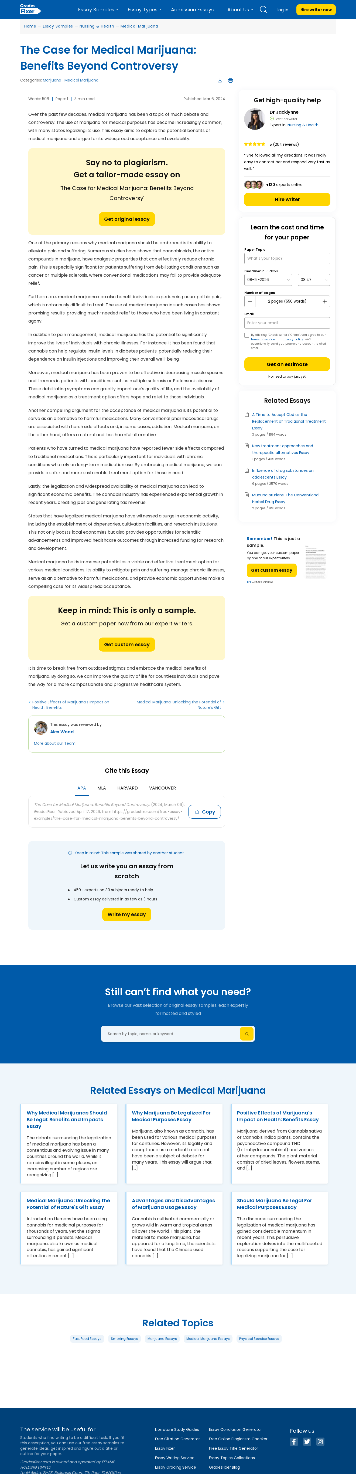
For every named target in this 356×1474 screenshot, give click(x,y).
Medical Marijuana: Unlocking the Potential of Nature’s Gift (179, 704)
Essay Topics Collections (232, 1458)
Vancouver (162, 788)
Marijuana (52, 80)
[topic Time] (314, 280)
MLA (101, 788)
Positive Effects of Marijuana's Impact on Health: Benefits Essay (278, 1116)
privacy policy (292, 339)
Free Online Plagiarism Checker (238, 1439)
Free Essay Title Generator (233, 1448)
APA (81, 788)
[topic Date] (268, 280)
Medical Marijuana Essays (208, 1338)
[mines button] (250, 301)
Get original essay (127, 219)
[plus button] (324, 301)
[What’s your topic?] (287, 258)
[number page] (287, 301)
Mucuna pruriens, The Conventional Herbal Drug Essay (285, 498)
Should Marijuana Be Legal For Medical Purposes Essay (274, 1204)
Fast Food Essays (87, 1338)
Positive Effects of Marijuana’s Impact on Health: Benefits (70, 704)
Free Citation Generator (177, 1439)
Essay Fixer (165, 1448)
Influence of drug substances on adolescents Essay (283, 474)
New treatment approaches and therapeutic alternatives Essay (282, 449)
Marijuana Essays (162, 1338)
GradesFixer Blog (224, 1467)
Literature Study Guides (177, 1429)
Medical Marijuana (139, 26)
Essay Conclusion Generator (235, 1429)
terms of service (263, 339)
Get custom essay (127, 644)
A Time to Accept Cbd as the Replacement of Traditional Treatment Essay (289, 421)
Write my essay (127, 914)
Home (30, 26)
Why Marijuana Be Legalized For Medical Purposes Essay (171, 1116)
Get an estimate (287, 364)
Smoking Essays (124, 1338)
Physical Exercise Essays (259, 1338)
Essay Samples (58, 26)
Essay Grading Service (175, 1467)
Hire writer (287, 199)
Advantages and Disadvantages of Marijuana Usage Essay (173, 1204)
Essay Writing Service (174, 1458)
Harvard (127, 788)
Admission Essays (192, 9)
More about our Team (55, 743)
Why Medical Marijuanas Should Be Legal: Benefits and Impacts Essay (67, 1119)
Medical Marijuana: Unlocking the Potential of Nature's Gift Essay (68, 1204)
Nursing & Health (97, 26)
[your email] (287, 323)
